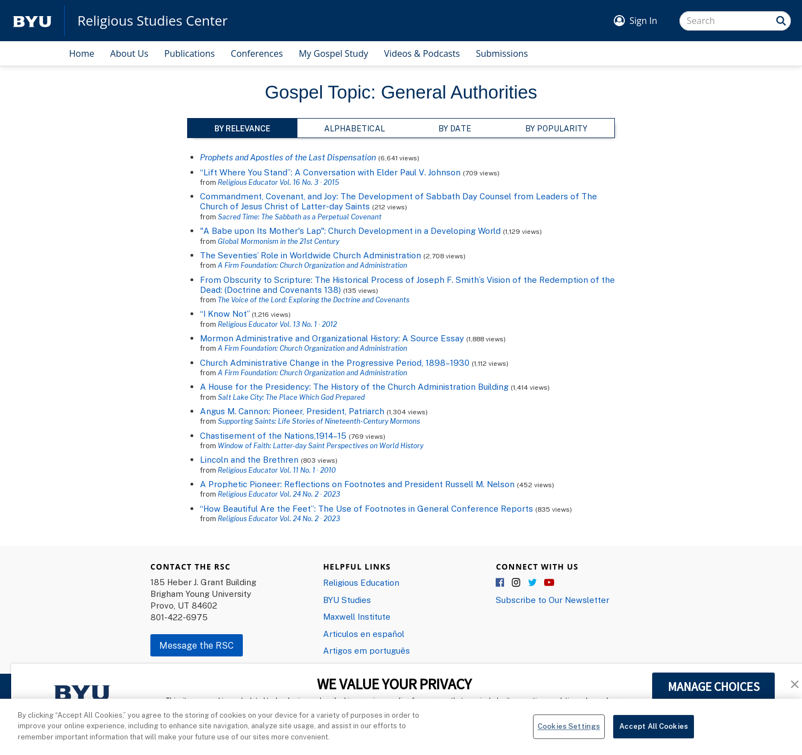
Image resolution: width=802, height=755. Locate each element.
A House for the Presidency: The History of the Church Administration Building (354, 386)
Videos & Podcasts (422, 53)
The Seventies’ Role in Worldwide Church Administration (310, 255)
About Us (129, 53)
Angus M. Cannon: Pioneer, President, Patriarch (292, 411)
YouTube (549, 582)
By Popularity (556, 128)
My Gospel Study (333, 53)
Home (81, 53)
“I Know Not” (225, 313)
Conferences (257, 53)
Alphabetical (354, 128)
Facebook (501, 582)
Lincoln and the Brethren (249, 459)
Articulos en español (363, 634)
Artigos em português (366, 650)
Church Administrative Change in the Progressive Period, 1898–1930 (335, 362)
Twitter (533, 582)
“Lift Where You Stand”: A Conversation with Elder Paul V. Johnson (330, 172)
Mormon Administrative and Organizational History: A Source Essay (332, 338)
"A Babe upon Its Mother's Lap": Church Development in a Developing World (350, 230)
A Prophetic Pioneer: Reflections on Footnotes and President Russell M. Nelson (357, 484)
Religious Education (361, 582)
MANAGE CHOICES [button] (714, 686)
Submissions (502, 53)
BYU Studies (347, 600)
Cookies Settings (568, 731)
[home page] (32, 20)
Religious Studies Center (152, 20)
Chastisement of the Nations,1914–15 (274, 435)
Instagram (517, 582)
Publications (189, 53)
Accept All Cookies (653, 731)
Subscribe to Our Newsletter (552, 600)
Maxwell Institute (356, 616)
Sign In (643, 20)
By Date (454, 128)
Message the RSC (196, 645)
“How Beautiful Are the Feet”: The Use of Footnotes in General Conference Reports (366, 508)
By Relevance (242, 128)
